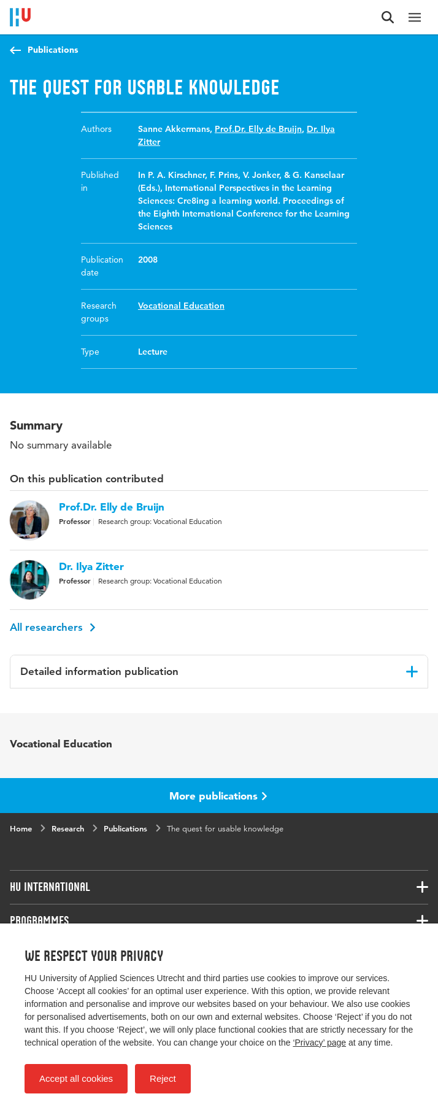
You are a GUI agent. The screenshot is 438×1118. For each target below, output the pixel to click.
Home (21, 828)
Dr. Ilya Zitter (91, 566)
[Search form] (387, 17)
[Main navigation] (414, 17)
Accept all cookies (76, 1078)
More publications (218, 795)
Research (68, 828)
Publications (53, 49)
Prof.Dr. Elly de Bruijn (258, 128)
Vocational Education (181, 305)
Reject (163, 1078)
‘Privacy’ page (319, 1042)
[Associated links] (219, 887)
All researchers (53, 627)
